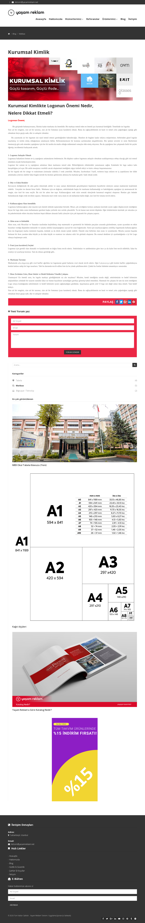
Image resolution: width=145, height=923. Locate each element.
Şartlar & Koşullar (17, 870)
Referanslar (93, 19)
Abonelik (14, 905)
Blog (123, 19)
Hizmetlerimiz (74, 19)
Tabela (19, 380)
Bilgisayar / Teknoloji (25, 390)
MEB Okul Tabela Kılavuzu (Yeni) (29, 465)
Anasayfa (41, 19)
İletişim (132, 19)
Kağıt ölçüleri (19, 626)
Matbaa (20, 385)
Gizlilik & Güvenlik (17, 867)
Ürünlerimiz (110, 19)
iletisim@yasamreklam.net (26, 2)
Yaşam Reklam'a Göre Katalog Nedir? (32, 709)
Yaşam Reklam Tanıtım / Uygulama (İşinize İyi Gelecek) (50, 915)
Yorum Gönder (72, 352)
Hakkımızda (55, 19)
